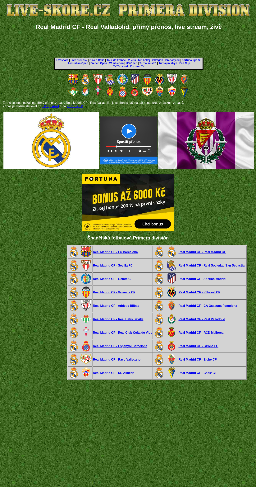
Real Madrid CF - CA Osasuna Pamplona (208, 305)
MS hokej (144, 60)
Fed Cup (184, 63)
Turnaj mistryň (168, 63)
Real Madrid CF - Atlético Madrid (202, 279)
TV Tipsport (120, 66)
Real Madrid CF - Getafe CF (112, 279)
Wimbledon (116, 63)
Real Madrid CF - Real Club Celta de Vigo (122, 332)
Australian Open (77, 63)
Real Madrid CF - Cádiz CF (198, 373)
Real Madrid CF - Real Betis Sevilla (118, 319)
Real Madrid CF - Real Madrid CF (202, 252)
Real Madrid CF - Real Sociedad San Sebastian (212, 265)
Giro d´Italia (96, 60)
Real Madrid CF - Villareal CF (199, 292)
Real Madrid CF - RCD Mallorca (201, 332)
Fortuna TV (137, 66)
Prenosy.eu (172, 60)
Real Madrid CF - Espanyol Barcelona (120, 346)
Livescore (62, 60)
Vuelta (132, 60)
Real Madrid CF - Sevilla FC (113, 265)
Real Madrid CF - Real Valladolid (202, 319)
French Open (98, 63)
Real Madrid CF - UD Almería (113, 373)
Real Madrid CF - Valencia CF (114, 292)
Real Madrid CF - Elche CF (198, 359)
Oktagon (157, 60)
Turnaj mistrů (147, 63)
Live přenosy (79, 60)
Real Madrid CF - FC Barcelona (115, 252)
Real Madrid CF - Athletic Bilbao (116, 305)
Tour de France (116, 60)
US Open (131, 63)
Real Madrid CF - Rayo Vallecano (116, 359)
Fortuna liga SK (192, 60)
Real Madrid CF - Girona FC (198, 346)
